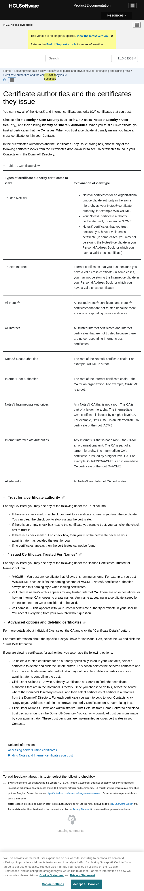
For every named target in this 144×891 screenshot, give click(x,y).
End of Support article (61, 44)
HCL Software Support (122, 804)
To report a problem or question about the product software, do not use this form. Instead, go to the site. (73, 804)
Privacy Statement (82, 809)
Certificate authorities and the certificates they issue (35, 75)
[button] (4, 166)
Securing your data (25, 70)
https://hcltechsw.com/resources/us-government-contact (74, 793)
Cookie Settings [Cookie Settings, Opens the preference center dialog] (53, 885)
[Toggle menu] (137, 25)
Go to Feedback (50, 76)
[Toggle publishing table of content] (12, 80)
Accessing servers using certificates (32, 750)
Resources (115, 15)
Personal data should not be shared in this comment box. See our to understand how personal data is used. (70, 809)
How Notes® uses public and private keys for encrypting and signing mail (85, 70)
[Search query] (78, 58)
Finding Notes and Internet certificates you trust (40, 755)
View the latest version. (92, 36)
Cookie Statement (52, 876)
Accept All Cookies (86, 885)
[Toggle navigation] (132, 5)
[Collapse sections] (4, 80)
